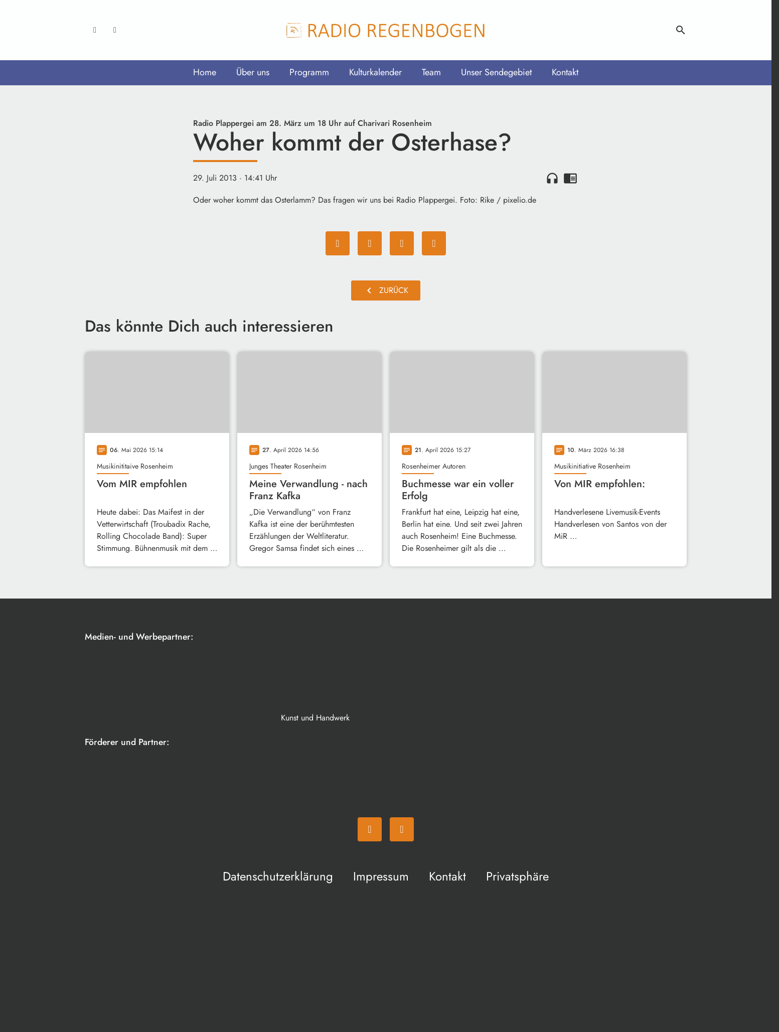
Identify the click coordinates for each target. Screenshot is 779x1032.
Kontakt (565, 72)
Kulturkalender (375, 72)
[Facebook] (95, 30)
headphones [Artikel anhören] (552, 178)
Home (204, 72)
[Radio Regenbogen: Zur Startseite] (385, 30)
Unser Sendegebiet (496, 72)
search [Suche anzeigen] (681, 30)
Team (431, 72)
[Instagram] (115, 30)
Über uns (252, 72)
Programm (309, 72)
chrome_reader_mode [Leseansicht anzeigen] (570, 178)
